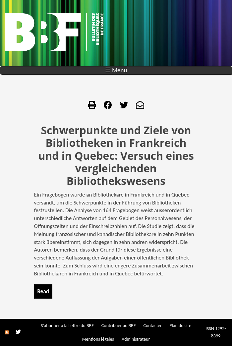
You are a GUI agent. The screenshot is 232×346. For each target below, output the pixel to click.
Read (43, 291)
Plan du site (180, 325)
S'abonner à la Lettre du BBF (67, 325)
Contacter (152, 325)
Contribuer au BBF (118, 325)
